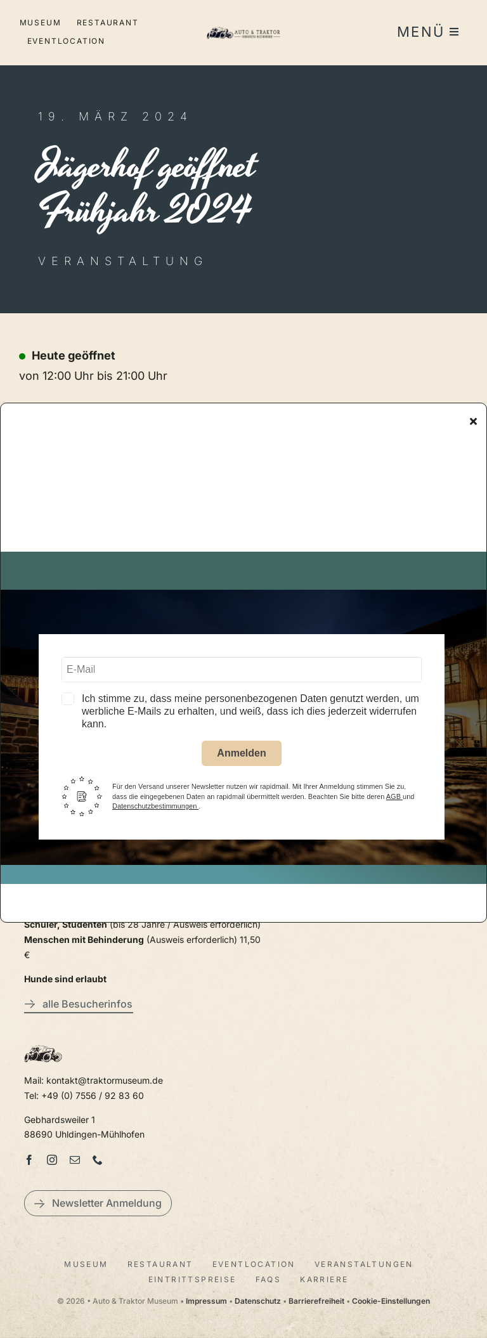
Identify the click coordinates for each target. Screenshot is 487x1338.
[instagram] (52, 1160)
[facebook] (29, 1160)
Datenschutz (258, 1301)
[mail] (75, 1160)
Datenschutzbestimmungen (155, 809)
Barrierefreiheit (316, 1301)
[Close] (473, 424)
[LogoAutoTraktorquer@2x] (244, 26)
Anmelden (241, 756)
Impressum (206, 1301)
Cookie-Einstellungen (391, 1301)
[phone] (98, 1160)
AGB (394, 799)
